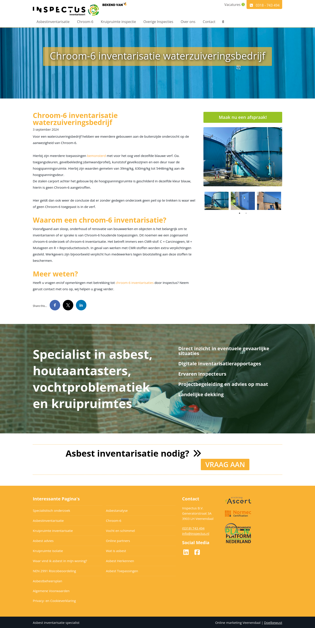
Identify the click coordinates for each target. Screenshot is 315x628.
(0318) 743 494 (193, 527)
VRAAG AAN (225, 463)
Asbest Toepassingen (122, 570)
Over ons (188, 22)
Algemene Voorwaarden (51, 590)
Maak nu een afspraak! (243, 117)
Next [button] (285, 201)
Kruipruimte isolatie (48, 550)
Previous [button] (200, 201)
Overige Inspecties (158, 22)
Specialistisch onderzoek (51, 510)
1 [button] (239, 213)
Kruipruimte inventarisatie (53, 530)
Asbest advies (43, 540)
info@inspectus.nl (195, 533)
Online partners (118, 540)
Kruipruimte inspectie (118, 22)
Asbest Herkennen (120, 560)
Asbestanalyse (117, 510)
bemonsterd (96, 155)
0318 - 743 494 (264, 5)
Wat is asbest (116, 550)
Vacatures (230, 5)
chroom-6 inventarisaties (135, 282)
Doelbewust (273, 622)
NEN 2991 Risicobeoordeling (54, 570)
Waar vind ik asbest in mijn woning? (60, 560)
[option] (242, 156)
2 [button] (246, 213)
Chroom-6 (85, 22)
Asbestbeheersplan (47, 580)
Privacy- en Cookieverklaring (54, 600)
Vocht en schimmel (120, 530)
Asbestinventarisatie (53, 22)
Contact (209, 22)
